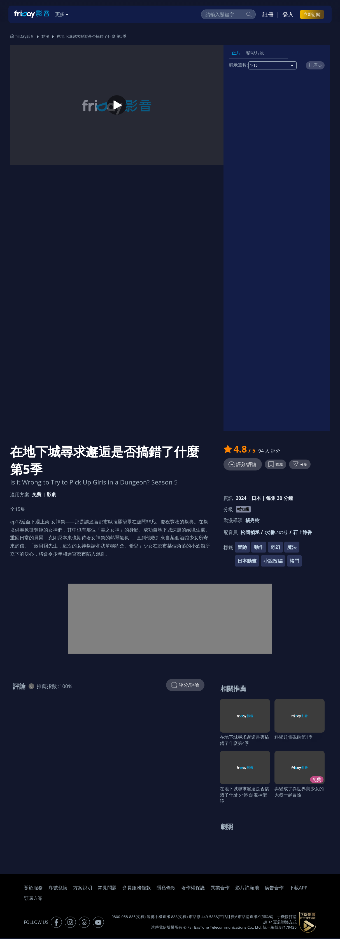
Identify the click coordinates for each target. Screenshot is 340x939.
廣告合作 (274, 888)
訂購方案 (33, 899)
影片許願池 (247, 888)
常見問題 (107, 888)
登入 (288, 14)
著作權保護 (193, 888)
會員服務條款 (136, 888)
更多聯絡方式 (285, 922)
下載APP (298, 888)
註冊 (268, 14)
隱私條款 (166, 888)
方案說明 (82, 888)
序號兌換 (57, 888)
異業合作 (220, 888)
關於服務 (33, 888)
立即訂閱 (312, 14)
